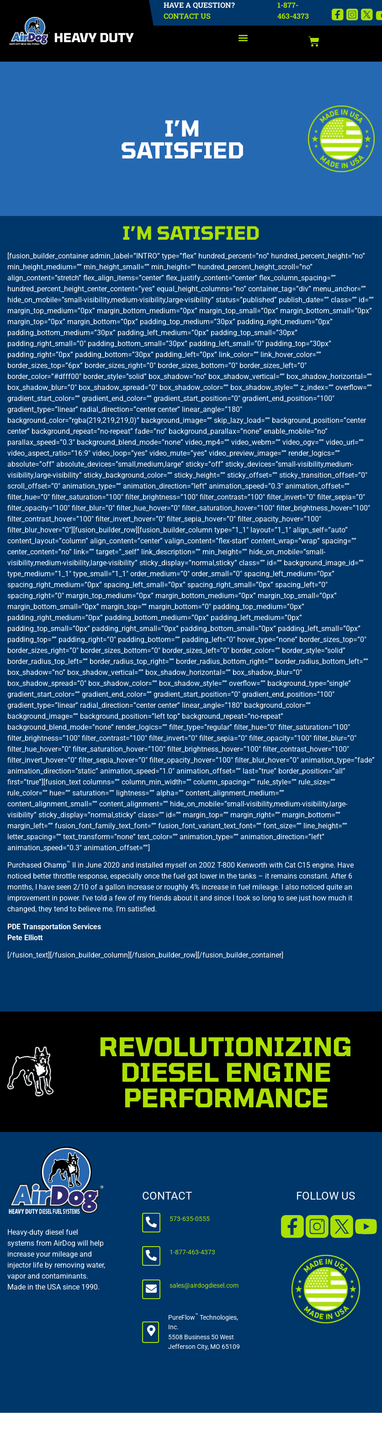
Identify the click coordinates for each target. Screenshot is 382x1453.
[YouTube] (366, 1226)
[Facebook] (338, 15)
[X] (367, 15)
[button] (243, 38)
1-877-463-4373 (192, 1252)
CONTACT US (187, 16)
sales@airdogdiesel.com (204, 1286)
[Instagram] (352, 15)
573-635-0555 (190, 1219)
